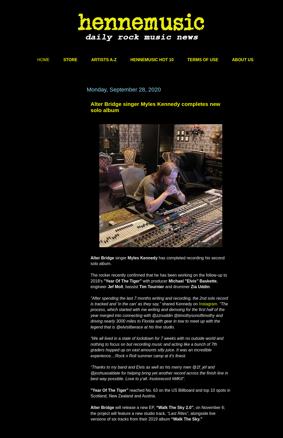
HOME (43, 60)
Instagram (208, 304)
